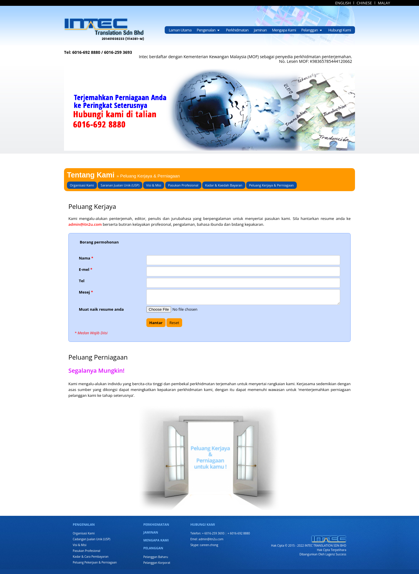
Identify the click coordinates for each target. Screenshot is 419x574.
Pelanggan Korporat (157, 563)
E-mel (85, 269)
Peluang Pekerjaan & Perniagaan (95, 562)
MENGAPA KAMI (156, 540)
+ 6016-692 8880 (239, 533)
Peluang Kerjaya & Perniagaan (271, 185)
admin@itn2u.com (85, 224)
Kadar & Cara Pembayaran (91, 557)
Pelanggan (312, 30)
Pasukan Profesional (183, 185)
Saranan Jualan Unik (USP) (120, 185)
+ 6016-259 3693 (213, 533)
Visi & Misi (153, 185)
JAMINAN (150, 532)
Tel (81, 280)
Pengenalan (209, 30)
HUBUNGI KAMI (202, 524)
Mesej (86, 292)
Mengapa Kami (284, 30)
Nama (86, 258)
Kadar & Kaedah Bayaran (223, 185)
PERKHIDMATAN (156, 524)
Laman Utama (180, 30)
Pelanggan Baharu (155, 557)
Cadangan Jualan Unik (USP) (91, 539)
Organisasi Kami (82, 185)
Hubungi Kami (339, 30)
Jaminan (260, 30)
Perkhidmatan (237, 30)
